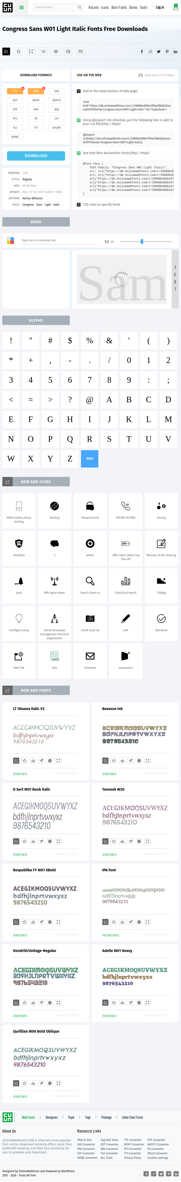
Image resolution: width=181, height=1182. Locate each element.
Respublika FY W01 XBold (34, 870)
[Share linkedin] (176, 51)
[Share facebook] (142, 51)
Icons (105, 7)
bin (57, 109)
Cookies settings (158, 1157)
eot (15, 100)
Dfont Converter (158, 1153)
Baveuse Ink (112, 708)
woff (35, 100)
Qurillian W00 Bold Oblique (36, 1031)
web (36, 91)
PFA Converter (86, 1149)
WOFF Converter (134, 1144)
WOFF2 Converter (158, 1144)
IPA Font (109, 870)
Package (106, 1118)
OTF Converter (156, 1140)
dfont (56, 127)
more (89, 458)
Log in (160, 7)
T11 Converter (132, 1153)
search (79, 7)
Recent (94, 7)
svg (56, 91)
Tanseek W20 (113, 789)
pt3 (15, 118)
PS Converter (156, 1149)
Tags (88, 1118)
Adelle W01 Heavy (117, 950)
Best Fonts (119, 7)
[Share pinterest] (167, 51)
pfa (36, 109)
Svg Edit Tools (109, 1140)
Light (48, 204)
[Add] (6, 51)
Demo (133, 7)
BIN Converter (109, 1149)
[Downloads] (33, 761)
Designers (52, 1118)
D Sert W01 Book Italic (32, 789)
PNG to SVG (84, 1140)
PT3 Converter (133, 1149)
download (36, 156)
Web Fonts (28, 1118)
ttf (15, 91)
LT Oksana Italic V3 (29, 708)
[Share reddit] (150, 51)
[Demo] (31, 51)
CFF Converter (86, 1153)
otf (15, 109)
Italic (56, 204)
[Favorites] (18, 51)
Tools (144, 7)
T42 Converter (109, 1153)
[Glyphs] (43, 51)
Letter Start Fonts (132, 1118)
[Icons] (68, 51)
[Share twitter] (159, 51)
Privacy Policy (132, 1157)
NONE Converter (87, 1157)
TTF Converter (132, 1140)
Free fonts (8, 7)
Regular (27, 179)
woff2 (57, 100)
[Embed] (50, 761)
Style (71, 1118)
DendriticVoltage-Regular (34, 950)
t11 (36, 127)
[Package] (56, 51)
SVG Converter (86, 1144)
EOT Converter (109, 1144)
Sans (39, 204)
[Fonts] (81, 51)
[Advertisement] (37, 279)
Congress (28, 204)
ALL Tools (107, 1157)
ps (35, 118)
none (15, 137)
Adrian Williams (32, 198)
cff (57, 118)
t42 (15, 127)
